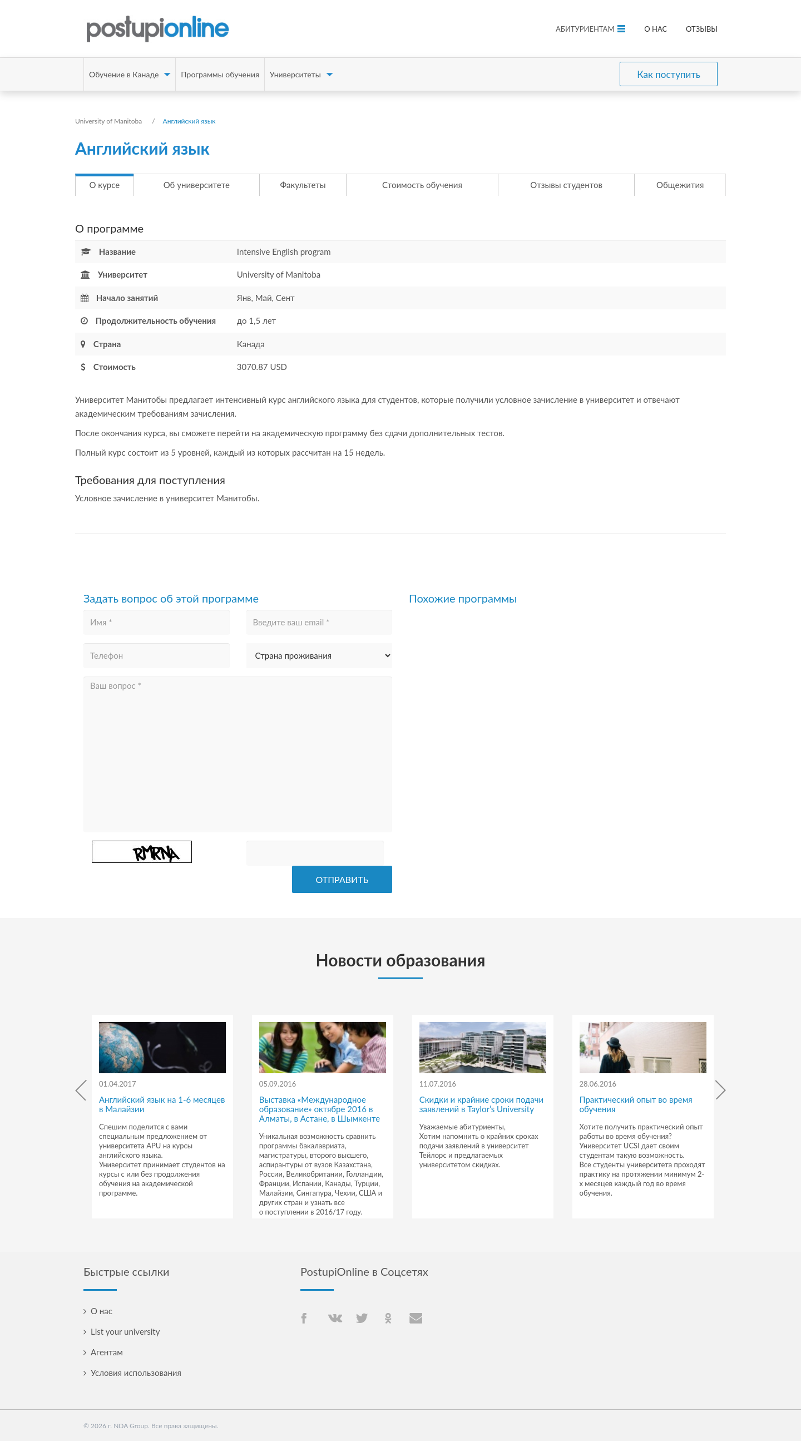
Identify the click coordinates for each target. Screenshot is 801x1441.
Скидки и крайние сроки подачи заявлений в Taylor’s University (481, 1104)
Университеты (295, 74)
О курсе (115, 185)
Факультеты (316, 185)
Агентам (107, 1352)
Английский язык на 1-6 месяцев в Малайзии (162, 1104)
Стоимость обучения (427, 185)
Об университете (212, 185)
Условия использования (136, 1373)
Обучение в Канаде (124, 74)
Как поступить (668, 74)
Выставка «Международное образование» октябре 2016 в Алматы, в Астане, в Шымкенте (319, 1108)
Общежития (660, 185)
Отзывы (702, 28)
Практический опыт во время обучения (636, 1104)
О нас (655, 28)
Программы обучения (220, 74)
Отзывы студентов (552, 185)
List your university (125, 1331)
